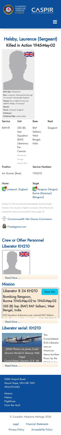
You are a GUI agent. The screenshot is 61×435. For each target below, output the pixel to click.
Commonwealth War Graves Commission (27, 219)
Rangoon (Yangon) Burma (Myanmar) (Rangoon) (45, 193)
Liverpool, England (14, 189)
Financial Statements (37, 424)
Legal (16, 424)
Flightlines (9, 401)
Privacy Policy (16, 429)
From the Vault (12, 405)
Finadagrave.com (14, 227)
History (8, 397)
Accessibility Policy (41, 429)
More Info (50, 292)
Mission (8, 393)
